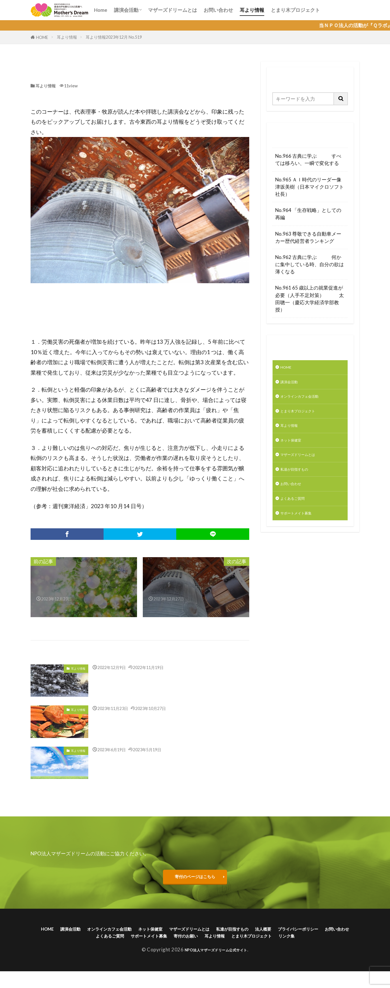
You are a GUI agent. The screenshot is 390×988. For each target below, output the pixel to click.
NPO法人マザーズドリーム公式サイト (215, 966)
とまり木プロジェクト (295, 10)
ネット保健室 (295, 449)
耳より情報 (252, 10)
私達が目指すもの (300, 482)
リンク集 (226, 951)
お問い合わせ (218, 10)
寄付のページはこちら (195, 879)
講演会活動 (126, 10)
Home (100, 10)
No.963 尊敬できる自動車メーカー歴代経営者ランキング (308, 237)
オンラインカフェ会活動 (307, 401)
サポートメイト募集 (302, 530)
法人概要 (333, 933)
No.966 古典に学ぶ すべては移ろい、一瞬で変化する (308, 159)
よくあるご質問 (297, 514)
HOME (42, 37)
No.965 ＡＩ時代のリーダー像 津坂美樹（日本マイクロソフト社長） (310, 186)
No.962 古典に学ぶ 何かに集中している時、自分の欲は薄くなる (309, 264)
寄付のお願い (278, 942)
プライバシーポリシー (88, 942)
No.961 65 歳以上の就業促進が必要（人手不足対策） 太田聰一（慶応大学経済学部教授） (309, 299)
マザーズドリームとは (172, 10)
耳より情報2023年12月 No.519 (114, 37)
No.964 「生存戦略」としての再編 (308, 213)
